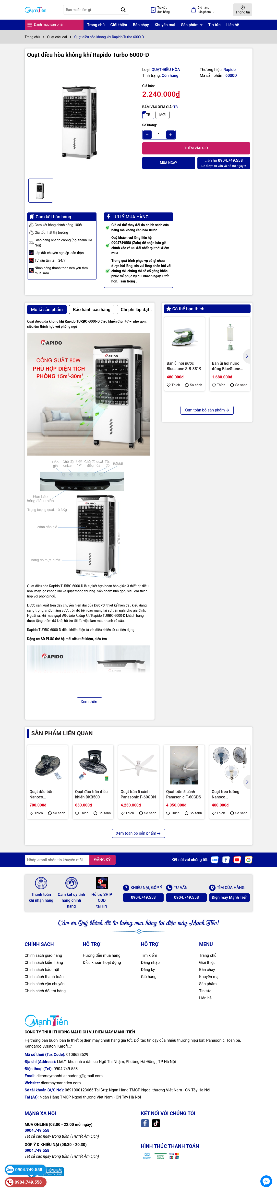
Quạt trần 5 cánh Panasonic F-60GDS (183, 794)
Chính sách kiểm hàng (44, 962)
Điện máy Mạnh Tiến (230, 897)
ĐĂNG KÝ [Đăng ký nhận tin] (102, 859)
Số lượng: (149, 125)
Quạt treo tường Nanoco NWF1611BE (226, 794)
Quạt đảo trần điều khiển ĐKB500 (91, 794)
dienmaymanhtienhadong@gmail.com (69, 1076)
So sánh (193, 385)
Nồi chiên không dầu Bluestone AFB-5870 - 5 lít (184, 445)
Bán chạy (141, 25)
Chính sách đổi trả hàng (45, 991)
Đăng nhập (150, 962)
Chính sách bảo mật (42, 969)
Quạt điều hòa (37, 321)
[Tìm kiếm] (123, 10)
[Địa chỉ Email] (70, 860)
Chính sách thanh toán (44, 976)
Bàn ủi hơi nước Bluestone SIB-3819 (184, 366)
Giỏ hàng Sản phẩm (207, 10)
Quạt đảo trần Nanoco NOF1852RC (42, 794)
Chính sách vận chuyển (45, 984)
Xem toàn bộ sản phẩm (206, 484)
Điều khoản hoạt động (102, 962)
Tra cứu (163, 10)
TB (148, 115)
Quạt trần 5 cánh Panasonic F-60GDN (138, 794)
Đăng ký (148, 969)
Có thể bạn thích (185, 308)
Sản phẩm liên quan (62, 733)
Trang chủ (96, 25)
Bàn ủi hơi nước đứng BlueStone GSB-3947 (226, 366)
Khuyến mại (165, 25)
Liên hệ (232, 25)
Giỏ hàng (149, 976)
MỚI (162, 115)
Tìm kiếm (149, 955)
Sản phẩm (190, 25)
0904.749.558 (143, 897)
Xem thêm (89, 701)
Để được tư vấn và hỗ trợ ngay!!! (223, 163)
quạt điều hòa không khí (72, 616)
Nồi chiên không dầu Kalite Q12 (226, 445)
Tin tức (214, 25)
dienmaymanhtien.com (61, 1083)
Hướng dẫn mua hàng (101, 955)
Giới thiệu (118, 25)
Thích (173, 385)
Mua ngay (168, 163)
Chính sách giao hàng (43, 955)
